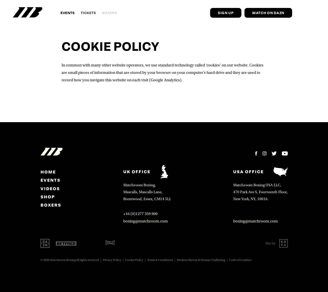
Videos (50, 188)
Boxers (50, 205)
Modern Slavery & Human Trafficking (201, 260)
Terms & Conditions (160, 260)
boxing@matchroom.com (145, 221)
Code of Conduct (240, 260)
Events (67, 13)
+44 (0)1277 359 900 (140, 213)
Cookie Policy (134, 260)
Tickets (88, 13)
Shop (47, 196)
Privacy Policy (112, 260)
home (48, 171)
